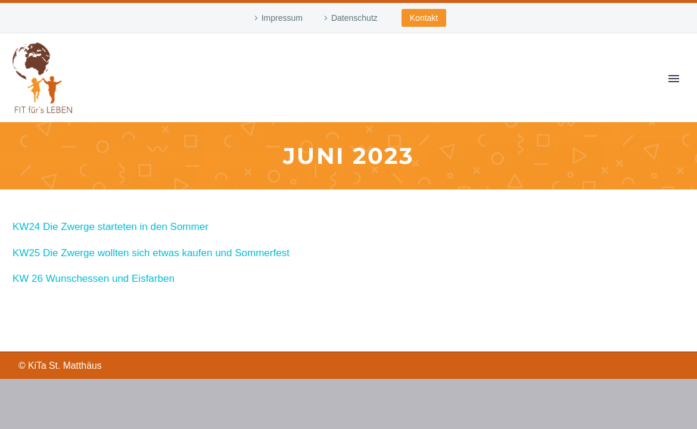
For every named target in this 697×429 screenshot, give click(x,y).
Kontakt (424, 18)
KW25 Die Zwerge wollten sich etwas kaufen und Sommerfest (151, 253)
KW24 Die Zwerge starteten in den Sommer (111, 226)
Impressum (282, 18)
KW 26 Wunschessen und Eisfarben (94, 278)
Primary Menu (673, 78)
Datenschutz (354, 18)
